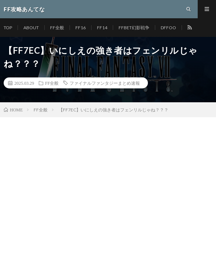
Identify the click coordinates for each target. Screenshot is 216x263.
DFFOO (168, 27)
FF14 (102, 27)
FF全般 (57, 27)
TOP (8, 27)
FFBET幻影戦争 (134, 27)
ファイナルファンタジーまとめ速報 (105, 83)
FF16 (80, 27)
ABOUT (31, 27)
